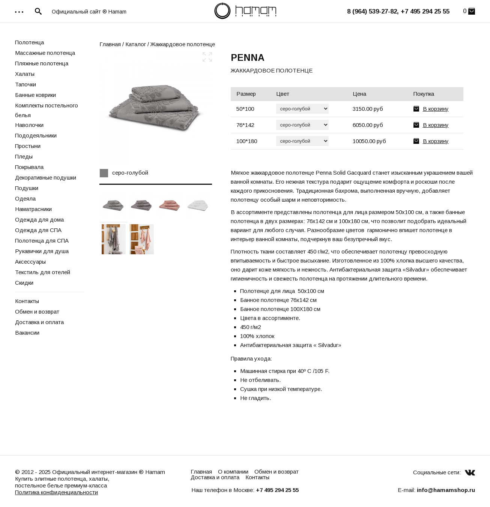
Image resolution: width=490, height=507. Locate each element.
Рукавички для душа (42, 251)
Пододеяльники (36, 135)
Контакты (27, 301)
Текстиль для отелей (42, 272)
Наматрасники (33, 209)
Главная (110, 44)
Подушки (26, 188)
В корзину (436, 109)
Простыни (28, 146)
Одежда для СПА (38, 230)
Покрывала (29, 167)
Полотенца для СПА (42, 240)
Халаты (25, 74)
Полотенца (29, 42)
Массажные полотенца (45, 53)
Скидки (24, 282)
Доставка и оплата (39, 322)
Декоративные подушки (45, 177)
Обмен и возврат (37, 311)
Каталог (135, 44)
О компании (233, 471)
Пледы (24, 156)
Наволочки (29, 125)
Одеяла (25, 198)
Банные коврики (35, 95)
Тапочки (25, 84)
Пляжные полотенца (41, 63)
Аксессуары (30, 261)
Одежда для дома (39, 219)
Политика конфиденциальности (56, 492)
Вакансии (27, 332)
